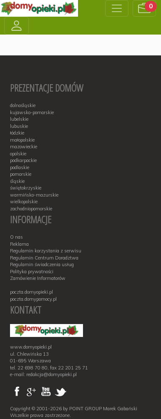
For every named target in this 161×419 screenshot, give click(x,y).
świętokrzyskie (25, 188)
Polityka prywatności (31, 271)
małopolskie (22, 140)
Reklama (19, 244)
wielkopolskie (24, 202)
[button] (144, 8)
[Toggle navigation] (116, 8)
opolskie (18, 154)
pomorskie (20, 174)
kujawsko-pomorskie (32, 112)
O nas (16, 237)
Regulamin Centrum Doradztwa (44, 258)
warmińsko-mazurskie (34, 195)
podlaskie (19, 167)
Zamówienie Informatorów (37, 278)
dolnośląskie (22, 105)
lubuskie (19, 126)
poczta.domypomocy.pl (33, 299)
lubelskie (19, 119)
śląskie (17, 181)
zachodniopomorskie (31, 209)
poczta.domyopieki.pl (31, 292)
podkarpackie (23, 160)
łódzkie (17, 133)
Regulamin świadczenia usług (42, 264)
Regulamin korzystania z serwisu (45, 251)
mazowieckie (23, 147)
